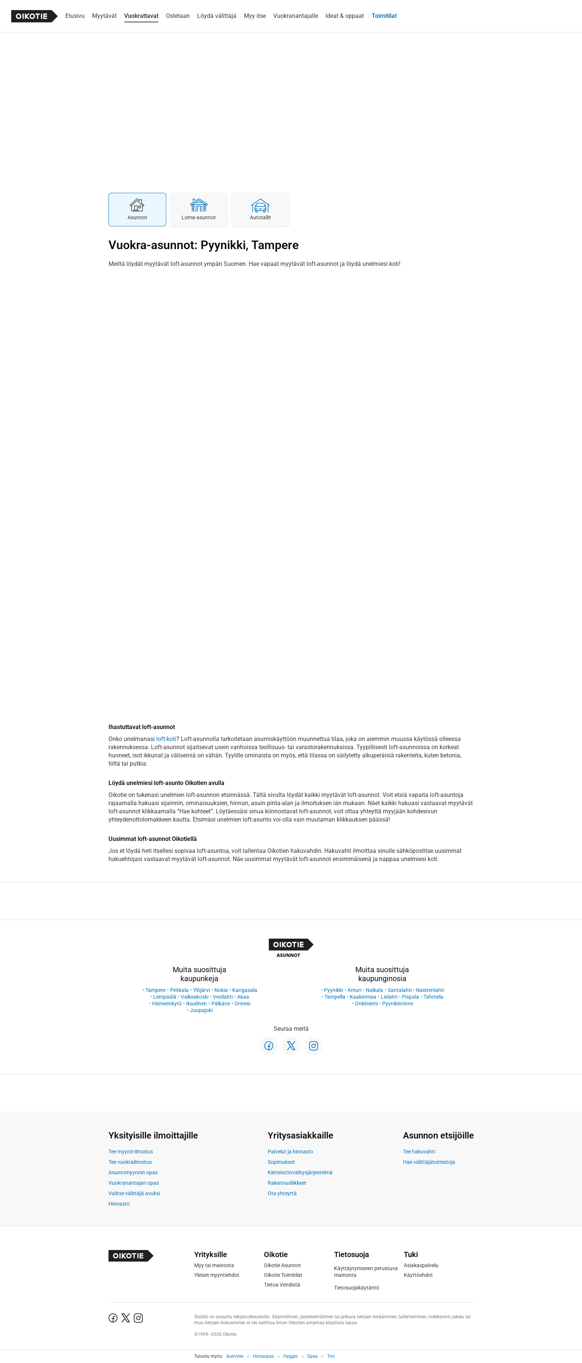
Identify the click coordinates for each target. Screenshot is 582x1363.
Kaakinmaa (363, 997)
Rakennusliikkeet (287, 1183)
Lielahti (389, 997)
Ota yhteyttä (282, 1193)
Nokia (221, 990)
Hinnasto (119, 1204)
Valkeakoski (194, 997)
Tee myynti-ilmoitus (130, 1152)
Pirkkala (179, 990)
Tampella (334, 997)
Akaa (243, 997)
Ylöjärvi (201, 990)
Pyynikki (333, 990)
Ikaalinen (196, 1003)
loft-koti (166, 738)
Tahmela (433, 997)
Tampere (155, 990)
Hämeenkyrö (167, 1003)
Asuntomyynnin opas (133, 1172)
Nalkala (374, 990)
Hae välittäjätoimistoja (429, 1162)
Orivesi (242, 1003)
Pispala (410, 997)
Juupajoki (201, 1010)
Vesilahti (223, 997)
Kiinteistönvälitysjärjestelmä (300, 1172)
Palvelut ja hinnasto (290, 1152)
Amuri (354, 990)
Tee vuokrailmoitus (130, 1162)
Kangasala (244, 990)
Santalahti (400, 990)
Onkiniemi (366, 1003)
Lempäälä (164, 997)
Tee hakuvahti (419, 1152)
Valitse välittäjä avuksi (134, 1193)
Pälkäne (220, 1003)
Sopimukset (281, 1162)
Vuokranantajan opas (133, 1183)
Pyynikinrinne (397, 1003)
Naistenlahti (430, 990)
